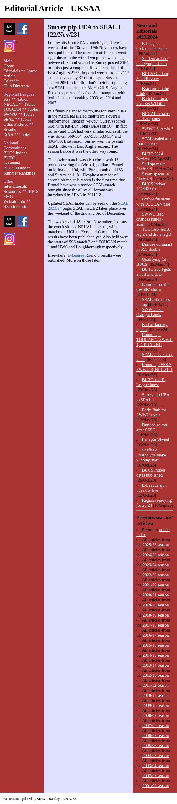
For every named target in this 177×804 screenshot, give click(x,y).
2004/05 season (155, 755)
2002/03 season (155, 775)
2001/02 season (155, 785)
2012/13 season (155, 675)
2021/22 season (155, 585)
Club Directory (16, 86)
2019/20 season (155, 605)
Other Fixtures (16, 124)
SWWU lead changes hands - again (150, 219)
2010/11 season (155, 695)
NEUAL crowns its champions (153, 116)
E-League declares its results (152, 46)
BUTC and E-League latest (150, 382)
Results (10, 129)
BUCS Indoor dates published (150, 472)
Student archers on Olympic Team (152, 61)
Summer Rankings (19, 173)
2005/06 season (155, 745)
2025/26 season (155, 544)
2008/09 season (155, 715)
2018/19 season (155, 615)
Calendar (11, 81)
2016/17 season (155, 635)
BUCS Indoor (15, 153)
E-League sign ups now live (151, 487)
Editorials (12, 71)
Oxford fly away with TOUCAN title (153, 201)
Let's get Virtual (155, 440)
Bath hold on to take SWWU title (152, 101)
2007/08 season (155, 725)
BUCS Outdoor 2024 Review (152, 76)
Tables (22, 99)
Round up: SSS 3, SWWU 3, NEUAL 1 (154, 367)
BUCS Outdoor (17, 168)
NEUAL (11, 104)
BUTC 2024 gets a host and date (153, 272)
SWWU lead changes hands (150, 312)
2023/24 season (155, 564)
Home (9, 65)
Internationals (15, 186)
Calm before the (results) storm (152, 287)
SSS (7, 99)
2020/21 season (155, 595)
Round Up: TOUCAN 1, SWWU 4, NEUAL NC (154, 339)
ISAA (8, 134)
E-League (76, 255)
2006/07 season (155, 735)
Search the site (16, 206)
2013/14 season (155, 665)
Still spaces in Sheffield (150, 166)
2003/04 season (155, 765)
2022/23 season (155, 575)
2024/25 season (155, 554)
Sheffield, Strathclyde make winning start (151, 455)
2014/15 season (155, 655)
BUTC (9, 158)
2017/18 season (155, 625)
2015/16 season (155, 645)
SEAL (9, 119)
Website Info (14, 201)
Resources (12, 191)
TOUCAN (12, 109)
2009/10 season (155, 705)
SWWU (10, 114)
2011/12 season (155, 685)
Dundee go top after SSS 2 (151, 427)
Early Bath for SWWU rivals (151, 412)
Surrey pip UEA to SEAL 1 (153, 397)
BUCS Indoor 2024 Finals (150, 186)
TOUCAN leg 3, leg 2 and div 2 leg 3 (153, 232)
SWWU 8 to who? (157, 128)
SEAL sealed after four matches (154, 141)
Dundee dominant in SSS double (154, 247)
